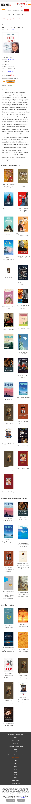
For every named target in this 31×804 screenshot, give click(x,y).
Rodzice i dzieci (8, 352)
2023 (15, 769)
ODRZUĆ (21, 800)
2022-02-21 (10, 71)
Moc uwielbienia (23, 626)
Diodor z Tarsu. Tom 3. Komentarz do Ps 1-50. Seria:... (23, 567)
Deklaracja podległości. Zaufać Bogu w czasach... (23, 210)
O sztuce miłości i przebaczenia (23, 422)
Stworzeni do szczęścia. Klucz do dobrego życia (8, 259)
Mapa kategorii (15, 780)
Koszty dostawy (15, 740)
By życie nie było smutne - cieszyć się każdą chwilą (23, 544)
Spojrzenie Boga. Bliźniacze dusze (8, 676)
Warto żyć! (8, 234)
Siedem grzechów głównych (23, 283)
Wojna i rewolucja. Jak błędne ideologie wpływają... (23, 307)
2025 (15, 763)
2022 (15, 772)
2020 (15, 777)
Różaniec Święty (8, 423)
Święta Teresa (8, 277)
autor (18, 14)
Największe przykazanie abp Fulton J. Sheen (23, 257)
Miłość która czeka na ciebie (23, 376)
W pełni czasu (8, 375)
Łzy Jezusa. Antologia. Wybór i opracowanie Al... (8, 445)
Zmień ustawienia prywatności (15, 754)
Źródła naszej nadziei (23, 445)
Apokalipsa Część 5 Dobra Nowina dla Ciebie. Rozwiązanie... (8, 596)
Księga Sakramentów (8, 329)
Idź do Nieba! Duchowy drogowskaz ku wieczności (8, 186)
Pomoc (15, 749)
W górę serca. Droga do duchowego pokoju (23, 234)
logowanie (27, 1)
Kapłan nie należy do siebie (23, 185)
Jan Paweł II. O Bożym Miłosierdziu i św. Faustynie (23, 596)
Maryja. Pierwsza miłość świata (8, 307)
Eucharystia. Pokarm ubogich (8, 726)
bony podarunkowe (19, 1)
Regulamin (15, 743)
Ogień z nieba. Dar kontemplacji (23, 652)
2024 (15, 766)
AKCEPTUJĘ (11, 800)
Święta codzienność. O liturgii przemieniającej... (8, 650)
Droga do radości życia (23, 328)
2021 (15, 774)
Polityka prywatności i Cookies (15, 746)
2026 (15, 760)
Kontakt (15, 752)
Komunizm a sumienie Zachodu (23, 352)
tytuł (22, 14)
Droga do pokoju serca (23, 397)
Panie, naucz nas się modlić (8, 209)
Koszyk (15, 737)
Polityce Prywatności (21, 797)
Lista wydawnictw (15, 783)
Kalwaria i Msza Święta (23, 468)
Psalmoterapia (9, 627)
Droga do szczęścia (8, 399)
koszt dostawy (9, 1)
